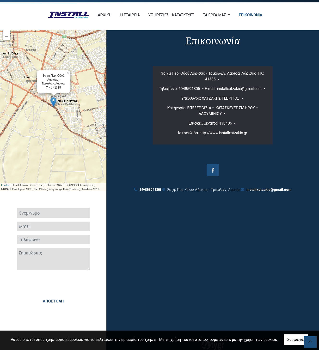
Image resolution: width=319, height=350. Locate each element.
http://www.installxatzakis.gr (223, 133)
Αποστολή (53, 301)
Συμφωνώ (295, 339)
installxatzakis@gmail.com (268, 189)
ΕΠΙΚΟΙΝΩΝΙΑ (250, 15)
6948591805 (189, 88)
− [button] (6, 36)
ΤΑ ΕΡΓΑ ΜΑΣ (215, 15)
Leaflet (5, 185)
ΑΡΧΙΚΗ (104, 15)
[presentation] (53, 283)
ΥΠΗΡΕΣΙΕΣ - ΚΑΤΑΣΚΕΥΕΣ (171, 15)
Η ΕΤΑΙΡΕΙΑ (130, 15)
